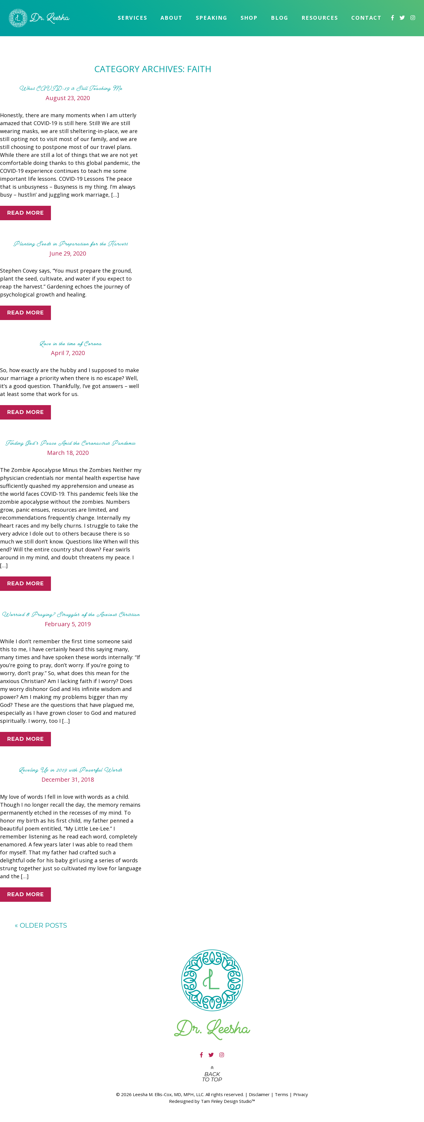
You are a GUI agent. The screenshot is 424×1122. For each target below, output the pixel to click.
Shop (249, 17)
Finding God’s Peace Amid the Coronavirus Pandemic (71, 443)
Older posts (41, 925)
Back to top (212, 1077)
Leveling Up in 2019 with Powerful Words (70, 770)
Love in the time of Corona (70, 343)
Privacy (300, 1094)
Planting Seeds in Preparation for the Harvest (71, 244)
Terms (281, 1094)
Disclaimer (259, 1094)
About (171, 17)
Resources (320, 17)
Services (132, 17)
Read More (25, 213)
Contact (366, 17)
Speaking (211, 17)
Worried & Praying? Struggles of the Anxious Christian (71, 614)
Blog (279, 17)
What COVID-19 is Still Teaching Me (70, 88)
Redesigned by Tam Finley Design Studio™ (212, 1101)
